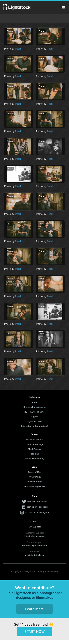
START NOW (34, 631)
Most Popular (34, 448)
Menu (63, 7)
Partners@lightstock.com (34, 545)
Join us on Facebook (37, 506)
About (34, 402)
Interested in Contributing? (34, 425)
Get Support (35, 526)
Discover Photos (34, 439)
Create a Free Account (34, 406)
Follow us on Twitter (37, 501)
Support (34, 416)
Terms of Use (34, 472)
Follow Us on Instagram (37, 512)
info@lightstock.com (34, 536)
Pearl (18, 49)
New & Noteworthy (34, 458)
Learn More (34, 608)
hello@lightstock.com (34, 555)
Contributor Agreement (34, 486)
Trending (34, 453)
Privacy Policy (34, 476)
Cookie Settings (35, 481)
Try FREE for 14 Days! (34, 411)
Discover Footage (34, 444)
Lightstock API (34, 421)
